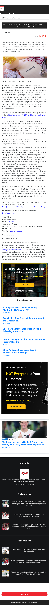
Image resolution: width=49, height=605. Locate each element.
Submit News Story (24, 285)
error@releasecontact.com (11, 250)
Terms (15, 484)
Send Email (10, 222)
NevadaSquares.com (21, 602)
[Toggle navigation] (4, 16)
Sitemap (32, 484)
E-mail (3, 587)
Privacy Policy (23, 484)
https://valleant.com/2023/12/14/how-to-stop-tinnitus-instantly (23, 207)
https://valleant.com (9, 213)
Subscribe (24, 594)
